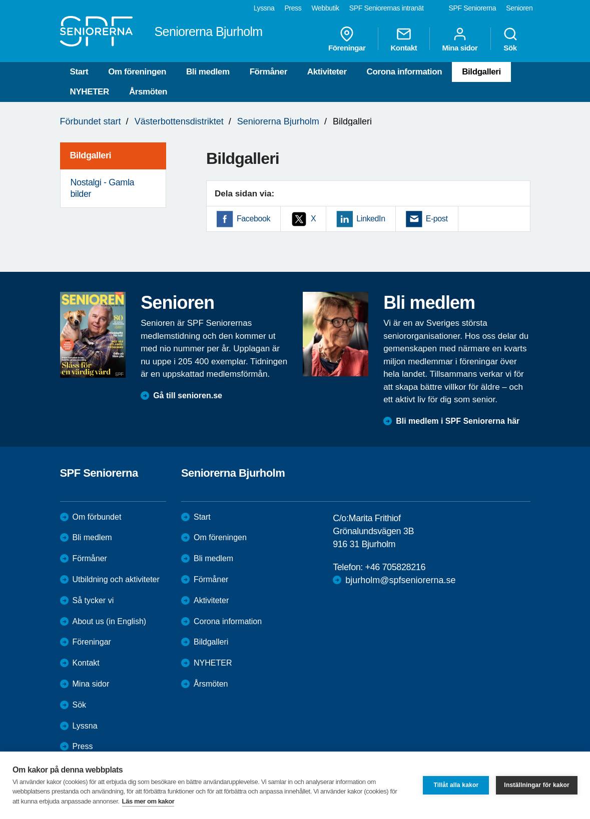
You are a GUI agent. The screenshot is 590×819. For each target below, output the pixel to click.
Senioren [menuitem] (519, 8)
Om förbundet (97, 517)
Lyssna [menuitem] (264, 8)
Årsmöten (148, 91)
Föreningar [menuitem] (346, 38)
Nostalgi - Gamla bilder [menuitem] (103, 188)
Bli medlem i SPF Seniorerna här (457, 421)
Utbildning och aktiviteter (116, 579)
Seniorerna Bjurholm (278, 121)
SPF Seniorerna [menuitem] (472, 8)
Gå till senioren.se (187, 395)
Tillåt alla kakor (455, 785)
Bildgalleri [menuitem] (91, 155)
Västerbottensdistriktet (179, 121)
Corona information (404, 71)
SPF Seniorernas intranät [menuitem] (386, 8)
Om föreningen (137, 71)
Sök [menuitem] (510, 38)
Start (79, 71)
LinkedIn (370, 218)
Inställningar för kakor (536, 785)
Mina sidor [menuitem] (459, 38)
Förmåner (268, 71)
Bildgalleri (481, 71)
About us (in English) (110, 621)
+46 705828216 (395, 567)
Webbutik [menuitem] (325, 8)
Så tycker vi (93, 600)
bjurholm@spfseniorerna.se (400, 580)
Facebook (253, 218)
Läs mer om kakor (148, 801)
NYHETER (89, 91)
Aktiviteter (327, 71)
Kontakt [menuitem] (403, 38)
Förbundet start (90, 121)
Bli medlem (208, 71)
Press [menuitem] (292, 8)
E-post (437, 218)
